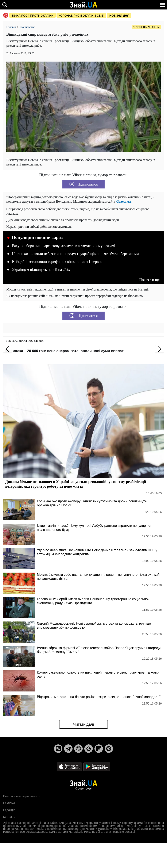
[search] (4, 4)
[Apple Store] (70, 766)
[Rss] (58, 748)
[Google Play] (96, 766)
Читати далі (83, 724)
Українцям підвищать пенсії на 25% (41, 270)
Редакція (9, 810)
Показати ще (149, 280)
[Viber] (78, 748)
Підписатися (83, 184)
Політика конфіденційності (21, 796)
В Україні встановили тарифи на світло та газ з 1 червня (57, 262)
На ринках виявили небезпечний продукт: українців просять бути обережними (75, 254)
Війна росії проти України (32, 15)
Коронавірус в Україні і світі (81, 15)
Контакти (9, 816)
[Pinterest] (109, 748)
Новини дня (119, 15)
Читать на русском (146, 27)
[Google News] (88, 748)
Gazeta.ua (123, 201)
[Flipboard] (98, 748)
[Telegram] (68, 748)
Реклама (9, 803)
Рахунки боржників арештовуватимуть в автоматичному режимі (63, 246)
